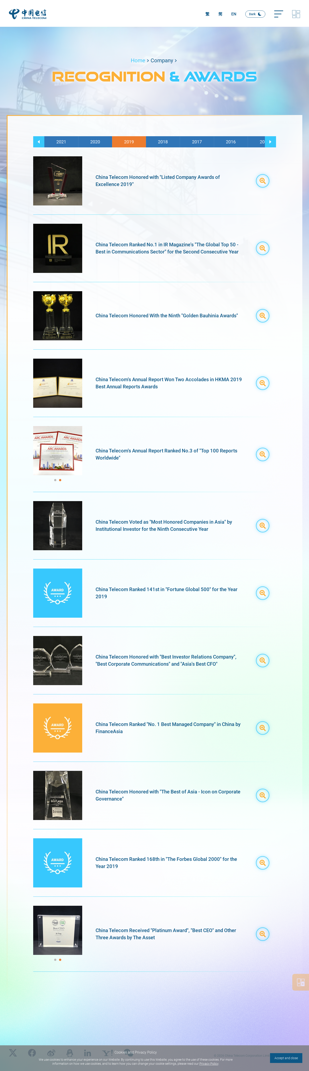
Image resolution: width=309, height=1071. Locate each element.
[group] (57, 450)
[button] (38, 141)
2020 (95, 141)
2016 (231, 141)
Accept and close (286, 1058)
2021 (61, 141)
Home (138, 60)
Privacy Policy (208, 1063)
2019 (129, 141)
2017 (197, 141)
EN (233, 14)
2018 (163, 141)
